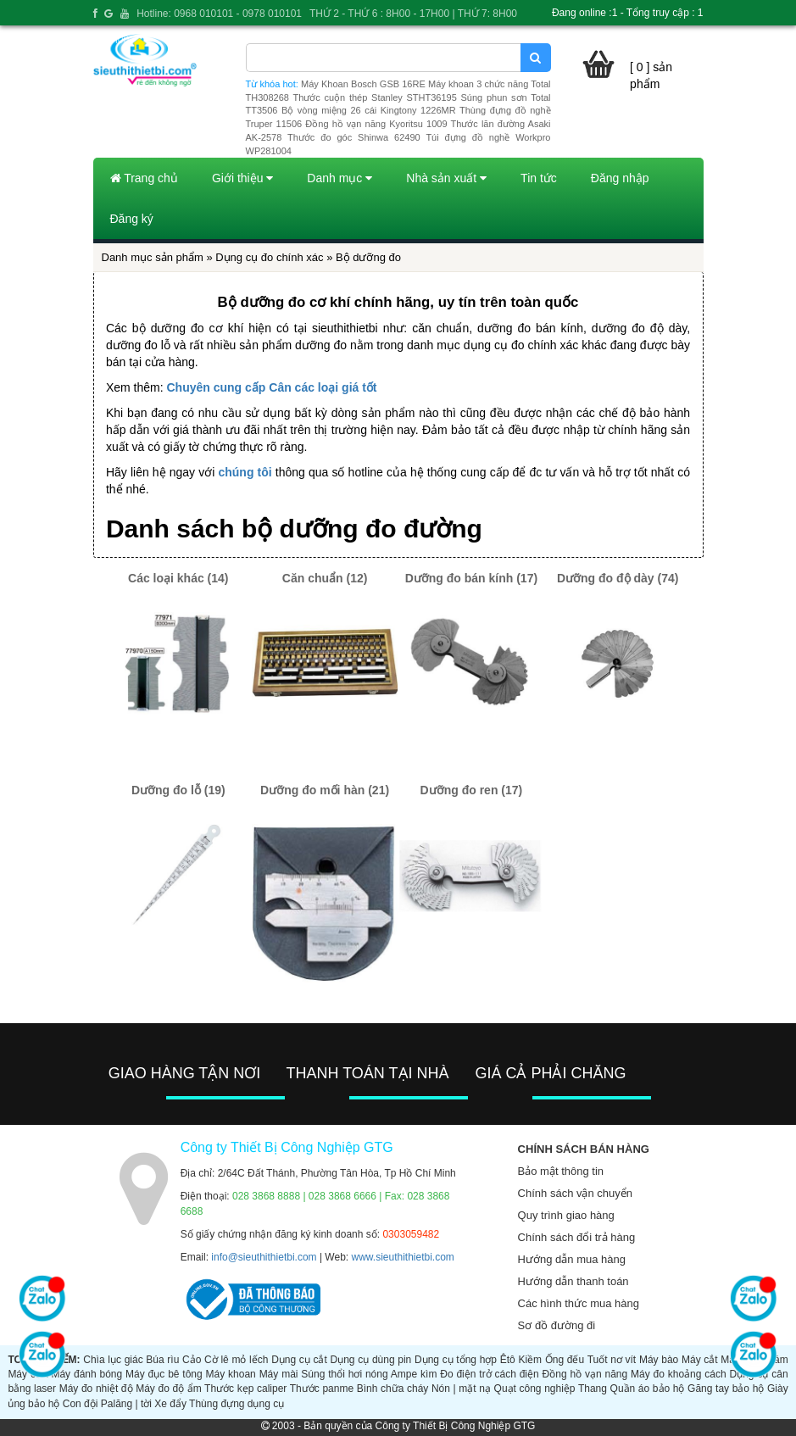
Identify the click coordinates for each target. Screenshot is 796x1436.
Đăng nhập (620, 178)
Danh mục (339, 178)
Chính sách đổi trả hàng (577, 1237)
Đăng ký (131, 218)
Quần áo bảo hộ (647, 1388)
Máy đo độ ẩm (169, 1388)
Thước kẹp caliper (245, 1388)
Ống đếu (564, 1360)
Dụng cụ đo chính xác (269, 257)
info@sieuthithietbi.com (263, 1257)
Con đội (80, 1404)
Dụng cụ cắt (299, 1360)
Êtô (507, 1360)
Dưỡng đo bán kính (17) (471, 578)
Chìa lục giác (112, 1360)
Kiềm (530, 1360)
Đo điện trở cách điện (489, 1374)
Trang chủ (144, 178)
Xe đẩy (170, 1404)
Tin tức (538, 178)
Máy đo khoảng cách (678, 1374)
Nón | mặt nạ (461, 1388)
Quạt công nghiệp (535, 1388)
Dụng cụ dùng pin (371, 1360)
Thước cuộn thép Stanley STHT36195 (374, 97)
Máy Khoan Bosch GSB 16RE (363, 84)
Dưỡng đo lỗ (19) (178, 790)
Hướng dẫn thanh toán (573, 1281)
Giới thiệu (242, 178)
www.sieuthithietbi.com (402, 1257)
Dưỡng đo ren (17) (471, 790)
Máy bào (658, 1360)
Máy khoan (231, 1374)
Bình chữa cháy (393, 1388)
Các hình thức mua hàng (578, 1303)
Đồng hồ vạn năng (585, 1374)
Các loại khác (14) (178, 578)
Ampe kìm (414, 1374)
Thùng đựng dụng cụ (236, 1404)
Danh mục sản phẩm (152, 257)
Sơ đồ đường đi (557, 1325)
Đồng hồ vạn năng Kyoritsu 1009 (376, 124)
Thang (592, 1388)
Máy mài (278, 1374)
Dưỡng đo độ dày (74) (617, 578)
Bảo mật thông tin (561, 1171)
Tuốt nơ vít (612, 1360)
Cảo (191, 1360)
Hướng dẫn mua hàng (572, 1259)
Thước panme (321, 1388)
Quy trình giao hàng (566, 1215)
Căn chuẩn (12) (325, 578)
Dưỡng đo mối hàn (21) (324, 790)
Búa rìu (162, 1360)
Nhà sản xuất (446, 178)
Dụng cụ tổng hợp (456, 1360)
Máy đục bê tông (164, 1374)
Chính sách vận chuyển (575, 1193)
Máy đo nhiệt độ (96, 1388)
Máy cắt (700, 1360)
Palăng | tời (126, 1404)
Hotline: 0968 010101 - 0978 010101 (219, 13)
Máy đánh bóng (86, 1374)
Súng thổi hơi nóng (344, 1374)
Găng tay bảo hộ (725, 1388)
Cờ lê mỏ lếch (236, 1360)
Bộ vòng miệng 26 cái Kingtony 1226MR (368, 110)
